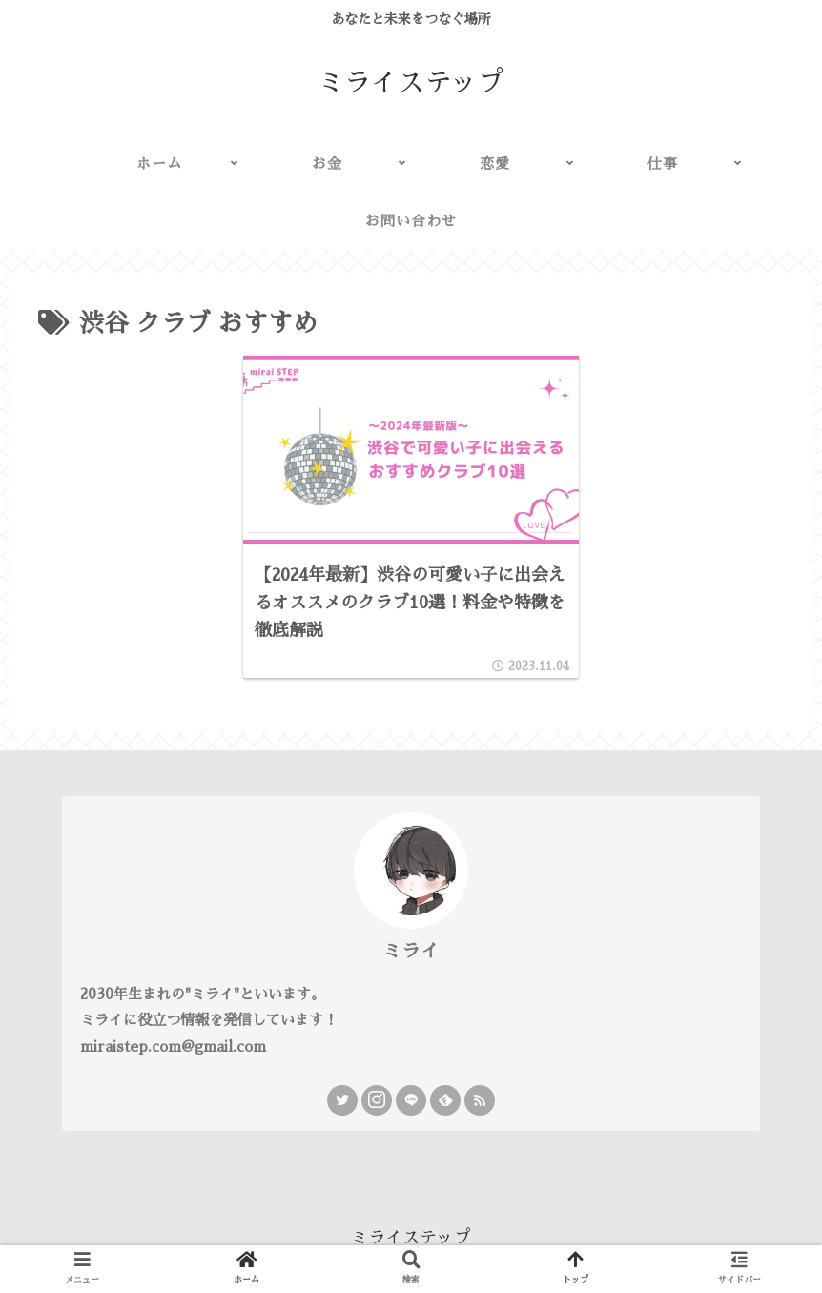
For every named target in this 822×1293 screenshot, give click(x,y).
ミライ (411, 950)
